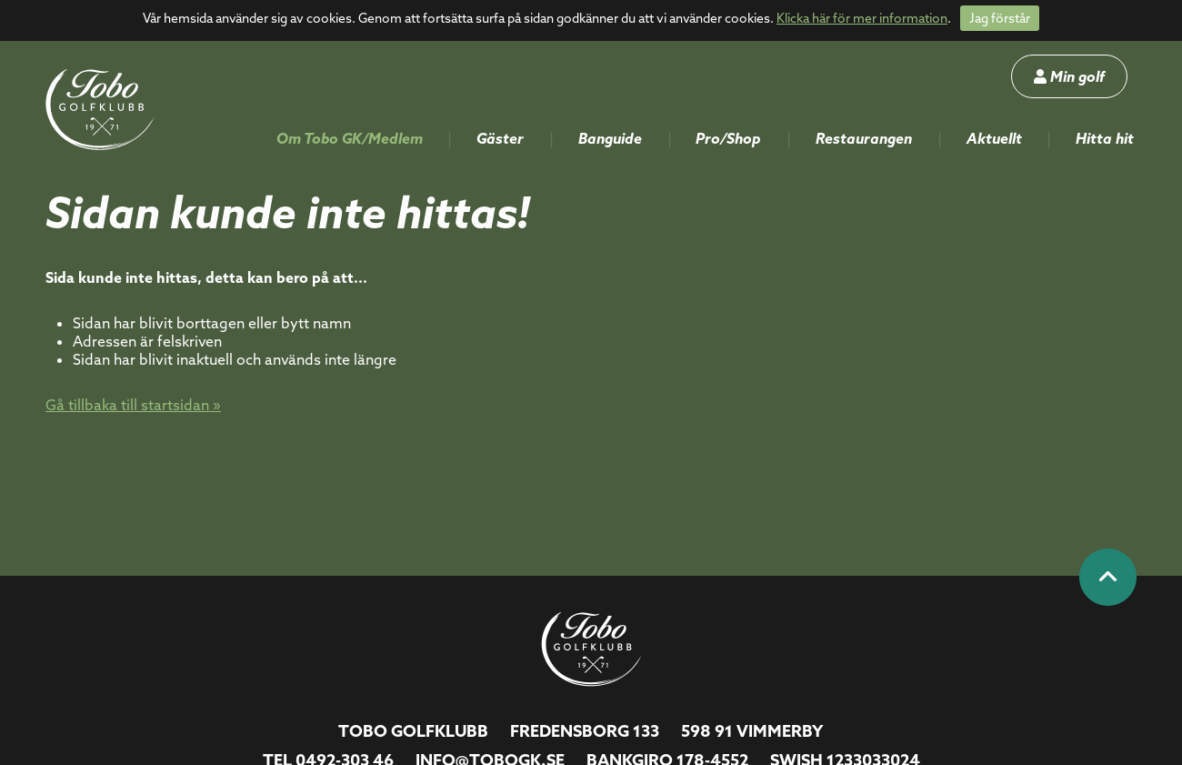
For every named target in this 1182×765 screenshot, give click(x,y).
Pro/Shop (728, 138)
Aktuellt (994, 138)
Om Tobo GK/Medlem (349, 138)
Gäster (500, 138)
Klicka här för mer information (861, 18)
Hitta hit (1105, 138)
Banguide (610, 138)
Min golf (1069, 76)
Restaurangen (864, 138)
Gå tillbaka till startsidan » (133, 405)
